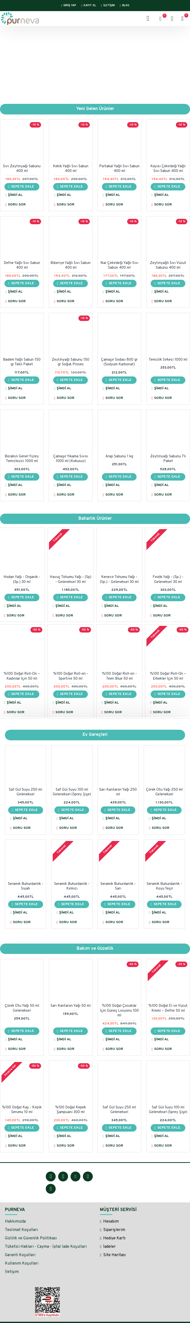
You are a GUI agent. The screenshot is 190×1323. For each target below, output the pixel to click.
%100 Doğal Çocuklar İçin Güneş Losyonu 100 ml (119, 1011)
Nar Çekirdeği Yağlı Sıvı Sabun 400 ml (119, 265)
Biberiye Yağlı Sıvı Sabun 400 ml (70, 265)
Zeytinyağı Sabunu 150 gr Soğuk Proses (70, 362)
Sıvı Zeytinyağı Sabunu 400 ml (22, 169)
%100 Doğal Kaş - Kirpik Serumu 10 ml (22, 1110)
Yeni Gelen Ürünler (95, 109)
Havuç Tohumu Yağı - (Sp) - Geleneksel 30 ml (70, 579)
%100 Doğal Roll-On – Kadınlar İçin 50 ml (22, 676)
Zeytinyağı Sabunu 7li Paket (168, 459)
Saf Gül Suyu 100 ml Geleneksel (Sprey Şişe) (72, 792)
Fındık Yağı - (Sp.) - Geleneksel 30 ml (168, 579)
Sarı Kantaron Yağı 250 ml (118, 792)
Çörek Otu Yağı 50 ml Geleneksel (22, 1008)
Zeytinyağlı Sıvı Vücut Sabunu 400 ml (168, 265)
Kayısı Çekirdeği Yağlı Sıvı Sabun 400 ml (168, 169)
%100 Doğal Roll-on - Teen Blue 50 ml (119, 676)
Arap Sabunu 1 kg (119, 456)
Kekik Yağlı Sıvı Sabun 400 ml (70, 169)
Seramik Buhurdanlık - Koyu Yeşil (164, 886)
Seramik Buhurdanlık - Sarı (118, 886)
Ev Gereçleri (95, 735)
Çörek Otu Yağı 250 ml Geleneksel (164, 792)
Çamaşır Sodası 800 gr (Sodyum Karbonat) (119, 362)
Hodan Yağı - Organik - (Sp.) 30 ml (21, 579)
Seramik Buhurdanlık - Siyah (25, 886)
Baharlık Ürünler (95, 519)
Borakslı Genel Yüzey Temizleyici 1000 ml (22, 459)
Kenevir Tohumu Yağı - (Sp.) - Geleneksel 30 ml (119, 579)
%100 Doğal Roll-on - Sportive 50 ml (70, 676)
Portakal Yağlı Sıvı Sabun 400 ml (119, 169)
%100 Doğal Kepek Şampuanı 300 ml (70, 1110)
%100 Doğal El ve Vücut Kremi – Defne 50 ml (168, 1008)
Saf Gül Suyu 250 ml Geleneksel (25, 792)
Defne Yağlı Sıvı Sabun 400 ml (22, 265)
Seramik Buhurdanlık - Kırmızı (72, 886)
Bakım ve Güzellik (95, 948)
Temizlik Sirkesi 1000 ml (168, 359)
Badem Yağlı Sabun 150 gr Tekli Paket (22, 362)
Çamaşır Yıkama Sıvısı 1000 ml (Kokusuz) (70, 459)
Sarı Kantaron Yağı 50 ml (70, 1006)
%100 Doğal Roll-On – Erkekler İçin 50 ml (168, 676)
